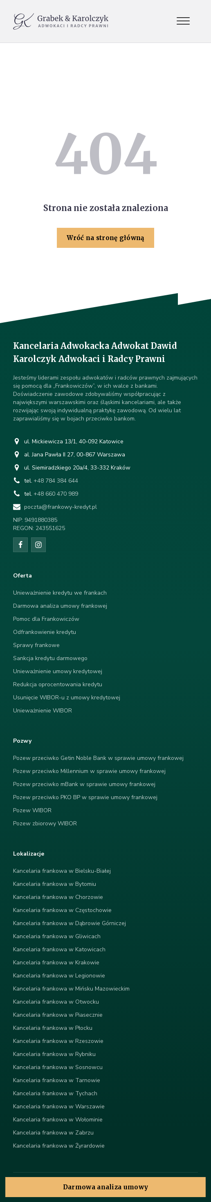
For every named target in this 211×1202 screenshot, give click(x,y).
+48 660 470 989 (56, 494)
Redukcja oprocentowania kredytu (57, 684)
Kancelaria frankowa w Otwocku (56, 1002)
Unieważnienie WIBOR (42, 710)
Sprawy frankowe (36, 645)
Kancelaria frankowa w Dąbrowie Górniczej (69, 923)
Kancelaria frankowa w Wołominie (58, 1119)
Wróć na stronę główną (105, 238)
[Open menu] (183, 21)
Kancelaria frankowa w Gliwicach (57, 936)
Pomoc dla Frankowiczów (46, 619)
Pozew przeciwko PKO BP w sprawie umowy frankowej (85, 797)
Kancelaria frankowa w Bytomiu (54, 884)
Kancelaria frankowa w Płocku (52, 1028)
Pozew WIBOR (32, 810)
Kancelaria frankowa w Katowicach (59, 949)
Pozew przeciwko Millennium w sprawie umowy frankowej (89, 771)
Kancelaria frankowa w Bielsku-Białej (62, 871)
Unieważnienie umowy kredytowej (57, 671)
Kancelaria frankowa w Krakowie (56, 962)
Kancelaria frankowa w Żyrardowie (59, 1146)
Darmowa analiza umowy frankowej (60, 606)
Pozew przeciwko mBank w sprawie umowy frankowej (84, 784)
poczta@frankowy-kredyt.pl (60, 507)
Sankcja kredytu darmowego (50, 658)
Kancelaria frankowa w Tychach (55, 1093)
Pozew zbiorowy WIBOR (45, 823)
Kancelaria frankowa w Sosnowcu (58, 1067)
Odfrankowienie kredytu (44, 632)
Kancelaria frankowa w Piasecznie (58, 1015)
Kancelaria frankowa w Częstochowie (62, 910)
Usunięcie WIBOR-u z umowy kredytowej (66, 697)
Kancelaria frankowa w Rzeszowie (58, 1041)
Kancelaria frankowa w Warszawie (59, 1106)
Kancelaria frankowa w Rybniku (54, 1054)
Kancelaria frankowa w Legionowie (59, 976)
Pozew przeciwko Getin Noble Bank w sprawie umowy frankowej (98, 758)
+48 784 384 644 (56, 481)
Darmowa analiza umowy (105, 1187)
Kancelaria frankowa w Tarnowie (56, 1080)
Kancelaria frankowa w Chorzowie (58, 897)
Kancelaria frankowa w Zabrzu (53, 1133)
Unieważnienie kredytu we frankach (60, 593)
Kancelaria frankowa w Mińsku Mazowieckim (71, 989)
